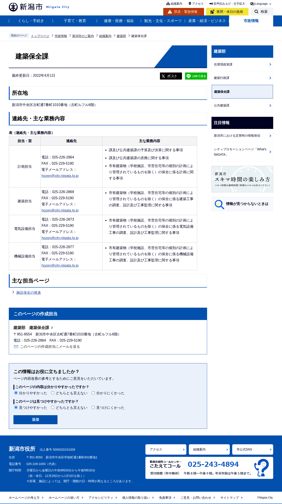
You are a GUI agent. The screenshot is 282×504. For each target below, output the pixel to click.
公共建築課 (221, 105)
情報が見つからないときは (247, 204)
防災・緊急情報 (185, 11)
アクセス (198, 3)
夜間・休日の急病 (230, 11)
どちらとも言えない (71, 393)
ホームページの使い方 (64, 497)
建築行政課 (221, 78)
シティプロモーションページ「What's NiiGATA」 (240, 151)
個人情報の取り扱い (136, 497)
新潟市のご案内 (83, 36)
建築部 (121, 36)
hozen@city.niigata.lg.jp (59, 176)
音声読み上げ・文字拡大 (229, 3)
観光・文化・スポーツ (163, 21)
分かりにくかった (110, 393)
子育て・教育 (75, 21)
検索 (264, 11)
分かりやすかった (33, 393)
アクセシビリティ (101, 497)
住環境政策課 (223, 64)
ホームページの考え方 (24, 497)
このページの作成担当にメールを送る (50, 346)
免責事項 (165, 497)
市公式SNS (244, 449)
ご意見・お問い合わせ (195, 497)
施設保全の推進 (28, 292)
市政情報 (251, 21)
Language (261, 3)
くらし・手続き (31, 21)
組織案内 (176, 3)
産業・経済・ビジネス (207, 21)
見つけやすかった (33, 407)
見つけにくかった (110, 407)
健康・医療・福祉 (119, 21)
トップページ (40, 36)
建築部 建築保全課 (31, 327)
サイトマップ (229, 497)
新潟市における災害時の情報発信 (237, 135)
